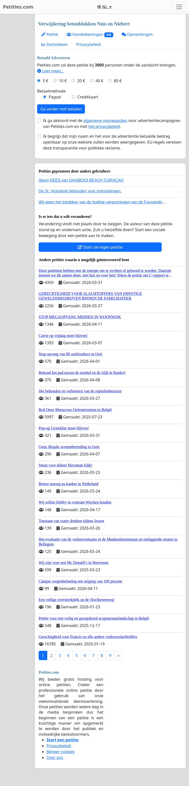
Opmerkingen (137, 34)
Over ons (55, 757)
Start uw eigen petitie (100, 247)
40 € (99, 80)
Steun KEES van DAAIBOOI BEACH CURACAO (81, 180)
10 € (63, 80)
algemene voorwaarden (105, 120)
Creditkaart (87, 97)
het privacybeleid (104, 126)
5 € (45, 80)
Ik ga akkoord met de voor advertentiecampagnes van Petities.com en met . (111, 123)
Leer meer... (50, 71)
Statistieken (54, 44)
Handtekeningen (89, 34)
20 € (81, 80)
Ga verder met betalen (61, 109)
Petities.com (18, 6)
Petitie (49, 34)
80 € (118, 80)
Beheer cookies (61, 751)
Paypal (55, 97)
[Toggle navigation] (179, 7)
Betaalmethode (51, 91)
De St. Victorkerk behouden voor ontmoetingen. (80, 191)
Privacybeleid (88, 44)
